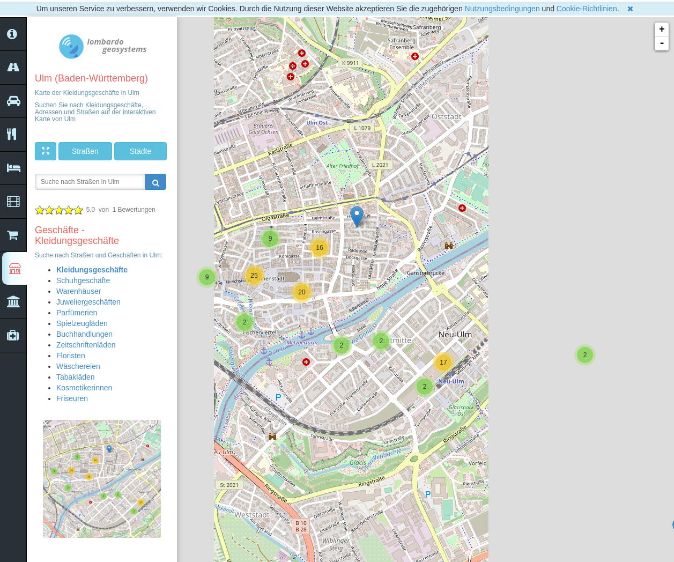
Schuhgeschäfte (83, 280)
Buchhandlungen (84, 334)
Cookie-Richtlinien (587, 8)
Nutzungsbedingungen (502, 8)
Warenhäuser (78, 291)
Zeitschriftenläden (86, 345)
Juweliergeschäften (88, 302)
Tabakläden (75, 377)
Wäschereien (78, 366)
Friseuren (72, 398)
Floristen (70, 355)
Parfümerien (76, 312)
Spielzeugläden (82, 323)
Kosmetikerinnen (84, 387)
